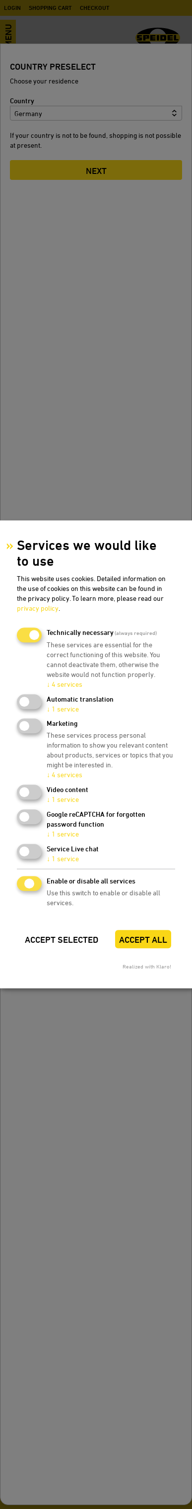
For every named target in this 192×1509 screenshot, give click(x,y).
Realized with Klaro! (147, 967)
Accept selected (61, 939)
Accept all (143, 939)
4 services (64, 684)
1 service (63, 709)
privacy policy (38, 608)
